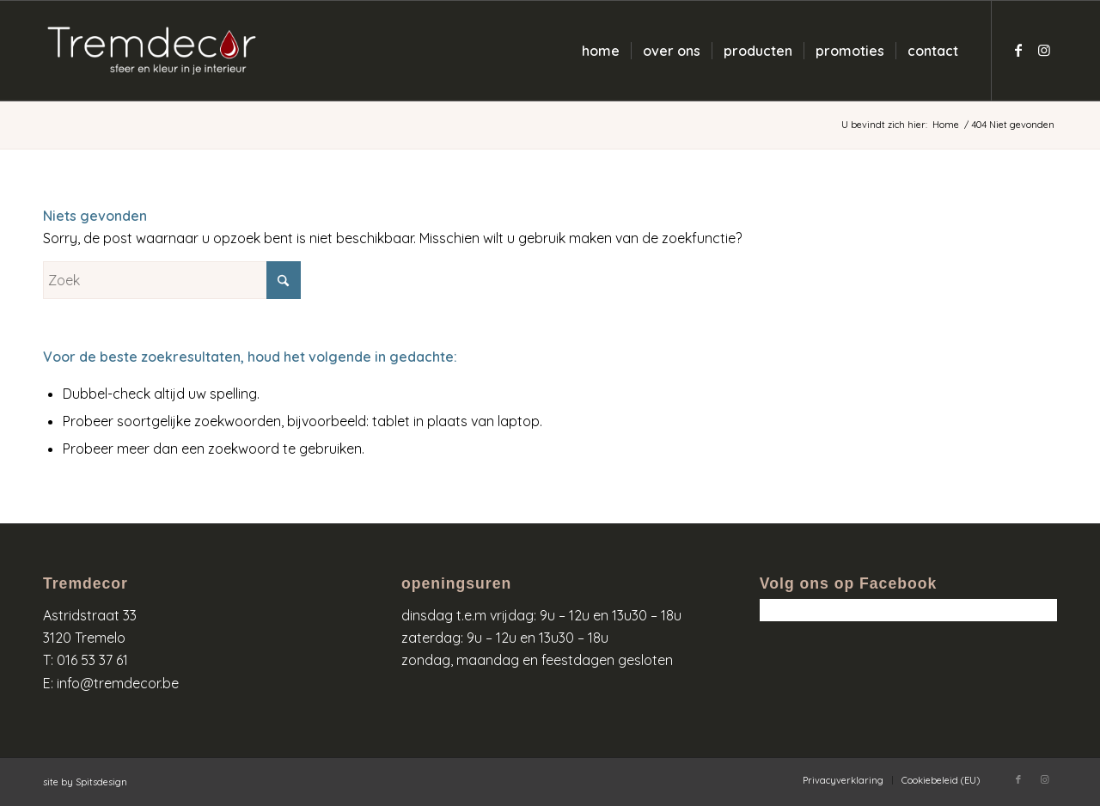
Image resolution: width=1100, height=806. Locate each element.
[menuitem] (601, 51)
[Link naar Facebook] (1018, 50)
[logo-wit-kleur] (151, 51)
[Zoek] (172, 280)
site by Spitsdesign (85, 782)
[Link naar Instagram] (1044, 50)
